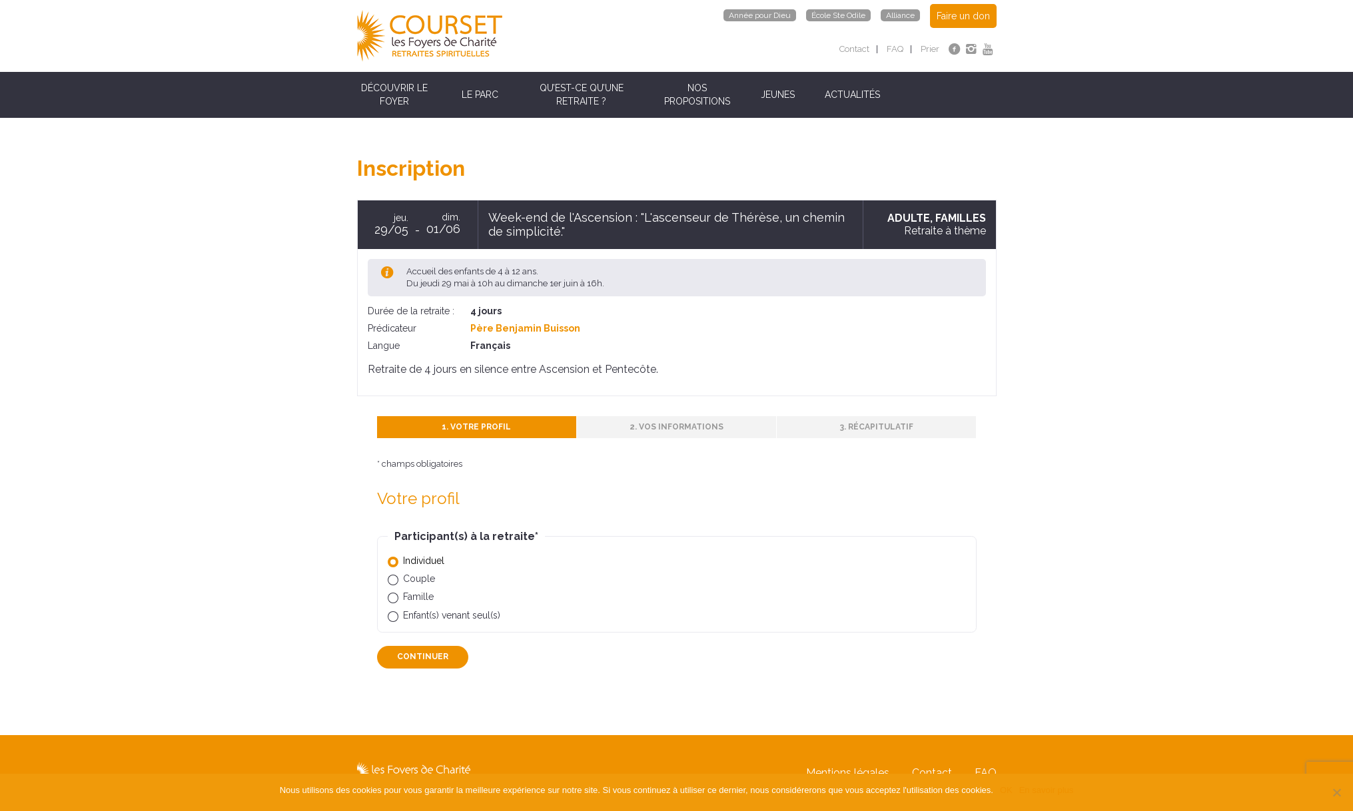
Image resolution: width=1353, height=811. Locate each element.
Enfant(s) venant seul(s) (451, 615)
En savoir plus (1046, 790)
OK (1006, 790)
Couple (419, 578)
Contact (854, 49)
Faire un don (963, 16)
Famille (418, 596)
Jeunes (778, 94)
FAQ (895, 49)
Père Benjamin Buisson (525, 328)
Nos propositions (697, 95)
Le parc (480, 94)
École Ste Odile (838, 15)
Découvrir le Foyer (394, 95)
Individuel (423, 560)
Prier (930, 49)
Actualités (852, 94)
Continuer (422, 656)
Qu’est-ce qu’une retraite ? (582, 95)
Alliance (900, 15)
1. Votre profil (476, 426)
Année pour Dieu (760, 15)
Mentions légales (847, 772)
